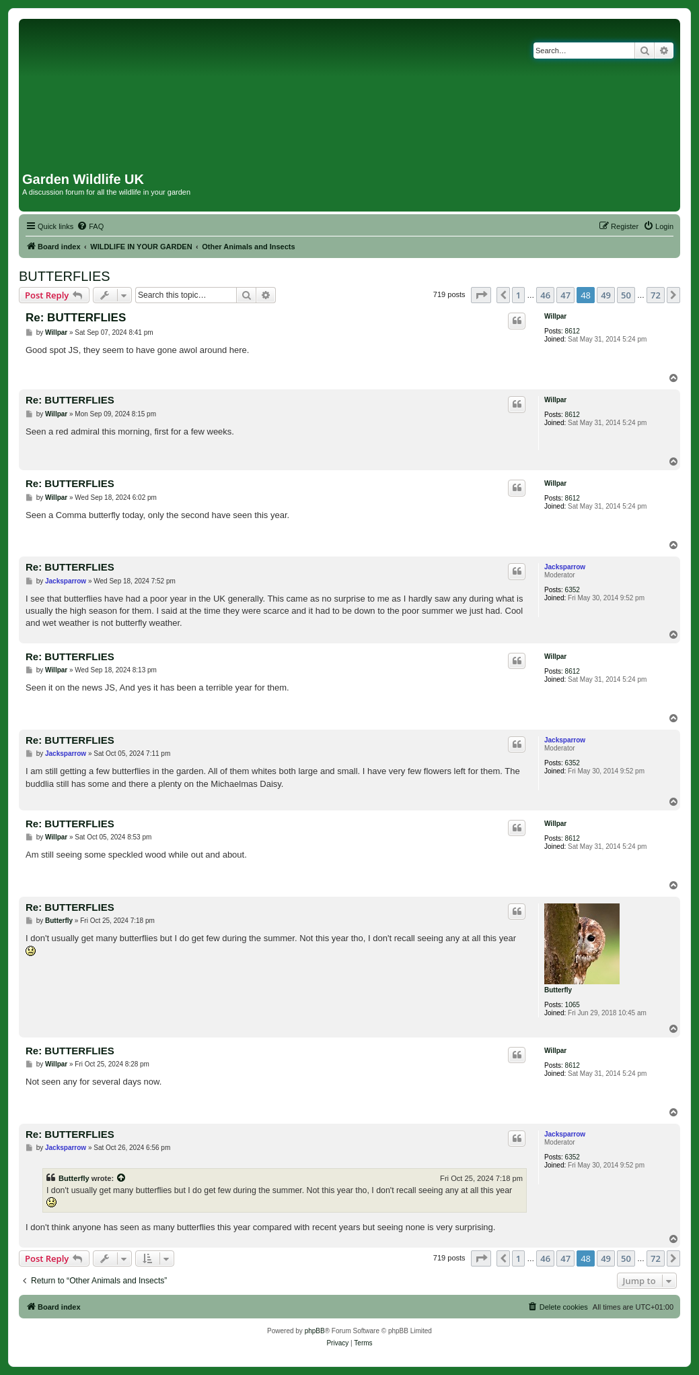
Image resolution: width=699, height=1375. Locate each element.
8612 (572, 331)
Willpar (555, 316)
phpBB (315, 1331)
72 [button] (656, 295)
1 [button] (518, 295)
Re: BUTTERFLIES (76, 317)
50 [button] (626, 295)
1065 (572, 1005)
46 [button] (545, 295)
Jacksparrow (564, 567)
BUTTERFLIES (64, 276)
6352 (572, 590)
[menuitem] (90, 226)
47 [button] (565, 295)
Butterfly (558, 990)
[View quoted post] (122, 1178)
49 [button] (606, 295)
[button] (481, 295)
